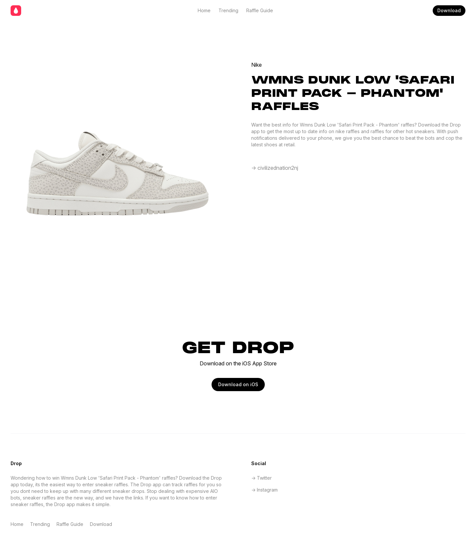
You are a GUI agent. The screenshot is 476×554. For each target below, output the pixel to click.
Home (204, 10)
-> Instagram (264, 490)
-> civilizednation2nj (274, 168)
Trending (228, 10)
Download (449, 10)
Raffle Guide (259, 10)
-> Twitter (261, 478)
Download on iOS (238, 384)
